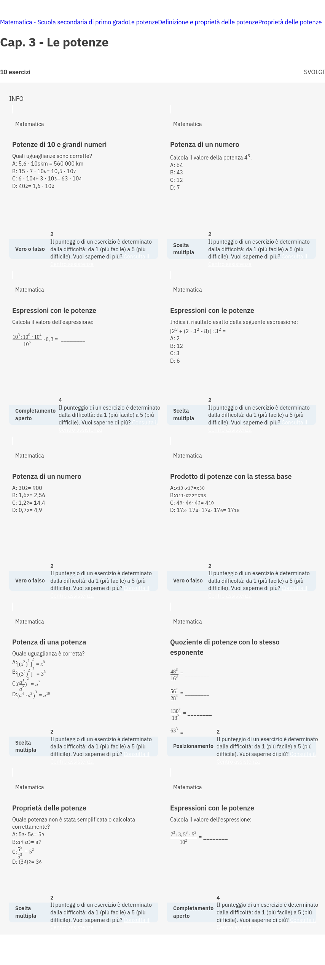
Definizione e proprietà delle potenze (208, 22)
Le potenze (143, 22)
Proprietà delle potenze (290, 22)
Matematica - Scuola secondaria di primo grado (64, 22)
